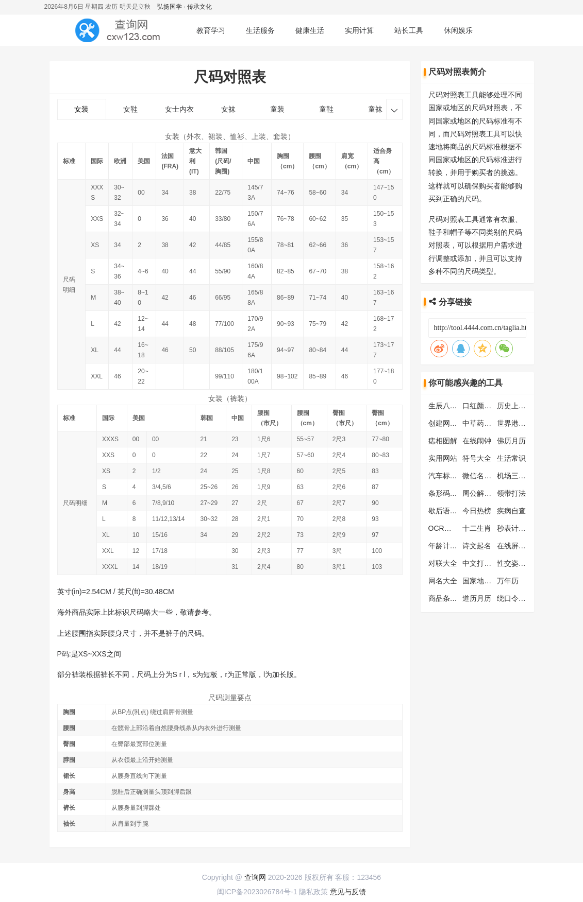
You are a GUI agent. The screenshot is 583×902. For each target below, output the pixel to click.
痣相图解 (442, 441)
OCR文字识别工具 (458, 528)
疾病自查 (511, 511)
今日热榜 (476, 511)
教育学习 (210, 30)
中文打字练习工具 (491, 563)
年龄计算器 (446, 546)
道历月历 (476, 598)
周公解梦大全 (484, 493)
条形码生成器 (450, 493)
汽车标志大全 (450, 476)
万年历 (508, 581)
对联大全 (442, 563)
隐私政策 (313, 892)
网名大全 (442, 581)
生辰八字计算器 (453, 406)
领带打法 (511, 493)
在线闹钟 (476, 441)
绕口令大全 (515, 598)
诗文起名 (476, 546)
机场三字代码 (518, 476)
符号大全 (476, 458)
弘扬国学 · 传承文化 (184, 6)
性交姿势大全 (518, 563)
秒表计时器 (515, 528)
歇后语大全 (446, 511)
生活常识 (511, 458)
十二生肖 (476, 528)
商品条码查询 (450, 598)
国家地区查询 (484, 581)
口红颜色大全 (484, 406)
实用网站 (442, 458)
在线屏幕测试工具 (526, 546)
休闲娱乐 (458, 30)
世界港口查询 (518, 423)
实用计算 (359, 30)
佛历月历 (511, 441)
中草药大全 (480, 423)
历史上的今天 (518, 406)
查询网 (255, 877)
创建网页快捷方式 (457, 423)
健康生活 (309, 30)
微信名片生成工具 (491, 476)
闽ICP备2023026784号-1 (257, 892)
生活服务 (260, 30)
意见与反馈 (348, 892)
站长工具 (408, 30)
